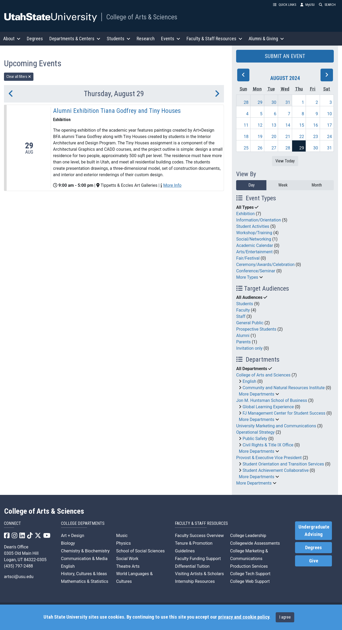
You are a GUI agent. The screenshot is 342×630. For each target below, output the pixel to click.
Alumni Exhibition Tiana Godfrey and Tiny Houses (117, 110)
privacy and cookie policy (243, 617)
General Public (249, 322)
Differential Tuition (192, 566)
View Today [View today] (285, 160)
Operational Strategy (255, 432)
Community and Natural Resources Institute (284, 387)
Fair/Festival (247, 258)
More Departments (256, 394)
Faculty (243, 310)
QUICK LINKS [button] (284, 5)
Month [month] (316, 185)
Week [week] (283, 185)
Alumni (242, 335)
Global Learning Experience (268, 406)
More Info (172, 185)
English (249, 381)
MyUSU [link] (307, 5)
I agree (285, 617)
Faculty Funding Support (198, 558)
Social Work (127, 558)
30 (273, 102)
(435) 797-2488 (18, 566)
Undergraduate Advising (313, 530)
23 (315, 136)
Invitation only (249, 348)
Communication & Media (84, 558)
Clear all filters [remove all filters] (18, 76)
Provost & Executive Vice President (269, 457)
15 (301, 125)
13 (273, 125)
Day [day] (251, 185)
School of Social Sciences (140, 550)
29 (260, 102)
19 (260, 136)
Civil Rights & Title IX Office (268, 444)
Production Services (249, 566)
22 (301, 136)
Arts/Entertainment (254, 251)
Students (244, 303)
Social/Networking (253, 239)
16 (315, 125)
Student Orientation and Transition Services (283, 464)
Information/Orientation (258, 220)
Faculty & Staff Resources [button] (214, 38)
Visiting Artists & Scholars (199, 573)
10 (329, 113)
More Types (247, 277)
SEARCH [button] (327, 5)
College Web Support (250, 581)
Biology (68, 543)
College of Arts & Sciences (141, 17)
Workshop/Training (254, 232)
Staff (240, 316)
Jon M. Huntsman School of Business (271, 400)
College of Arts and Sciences (263, 375)
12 (260, 125)
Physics (123, 543)
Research (146, 38)
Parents (243, 341)
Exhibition (245, 213)
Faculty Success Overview (199, 535)
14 (287, 125)
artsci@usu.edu (18, 576)
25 (246, 147)
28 (246, 102)
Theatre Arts (128, 566)
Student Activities (252, 226)
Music (122, 535)
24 (329, 136)
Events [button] (170, 38)
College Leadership (248, 535)
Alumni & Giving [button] (266, 38)
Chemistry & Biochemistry (85, 550)
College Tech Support (250, 573)
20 (273, 136)
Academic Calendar (254, 245)
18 (246, 136)
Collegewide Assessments (255, 543)
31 (287, 102)
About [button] (11, 38)
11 (246, 125)
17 (329, 125)
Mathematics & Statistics (84, 581)
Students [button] (118, 38)
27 (273, 147)
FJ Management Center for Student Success (284, 413)
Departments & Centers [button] (74, 38)
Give (313, 561)
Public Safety (255, 438)
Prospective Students (256, 329)
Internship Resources (195, 581)
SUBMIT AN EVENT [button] (285, 56)
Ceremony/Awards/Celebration (265, 264)
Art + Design (72, 535)
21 (287, 136)
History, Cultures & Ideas (84, 573)
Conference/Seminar (255, 270)
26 (260, 147)
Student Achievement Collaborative (276, 470)
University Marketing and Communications (276, 425)
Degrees (35, 38)
